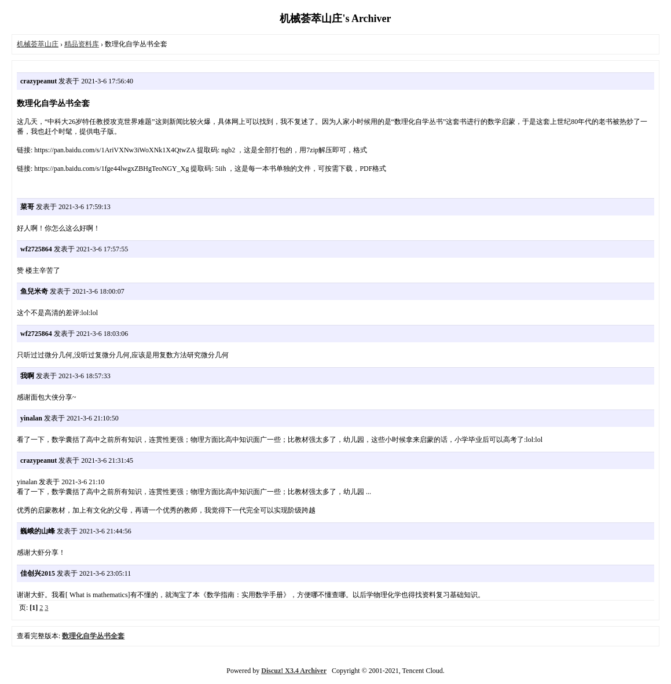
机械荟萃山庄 (37, 44)
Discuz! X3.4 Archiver (294, 671)
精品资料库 (81, 44)
